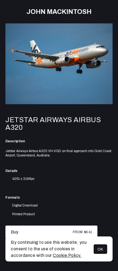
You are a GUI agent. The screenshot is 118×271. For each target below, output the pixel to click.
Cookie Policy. (67, 255)
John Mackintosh (59, 11)
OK (100, 249)
